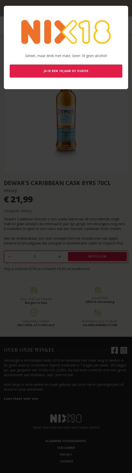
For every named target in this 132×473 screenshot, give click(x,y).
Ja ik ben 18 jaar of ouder (66, 71)
